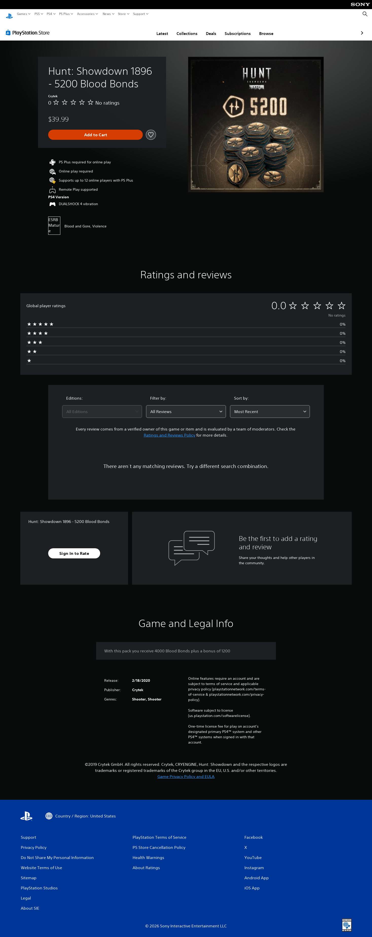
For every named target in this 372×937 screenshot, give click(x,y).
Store (122, 14)
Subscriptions (208, 28)
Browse (237, 28)
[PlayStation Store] (29, 28)
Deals (181, 28)
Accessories (86, 14)
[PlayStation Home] (9, 14)
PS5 (37, 14)
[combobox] (102, 406)
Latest (133, 28)
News (106, 14)
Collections (157, 28)
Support (139, 14)
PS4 (49, 14)
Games (22, 14)
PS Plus (64, 14)
